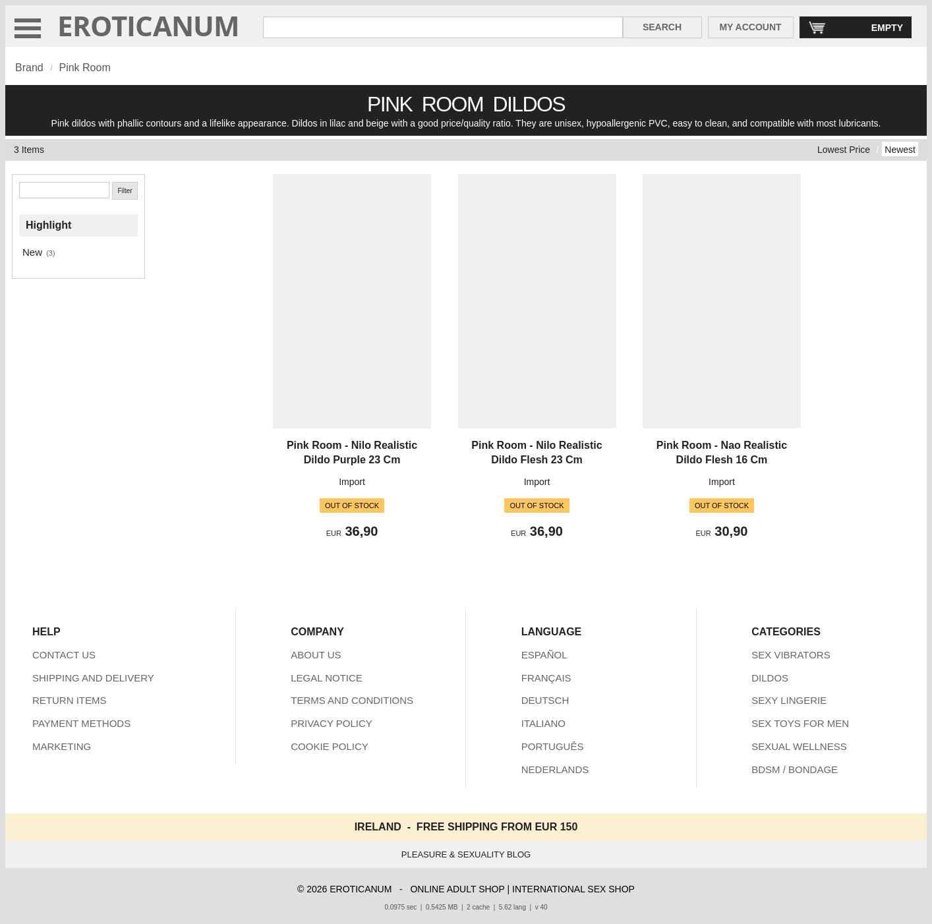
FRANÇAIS (546, 677)
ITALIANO (543, 723)
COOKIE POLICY (329, 746)
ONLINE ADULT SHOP (457, 889)
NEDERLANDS (555, 769)
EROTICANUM (148, 25)
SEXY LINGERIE (789, 700)
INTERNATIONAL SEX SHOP (573, 889)
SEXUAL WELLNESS (799, 746)
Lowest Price (843, 149)
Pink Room (84, 67)
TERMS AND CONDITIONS (352, 700)
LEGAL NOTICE (327, 677)
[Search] (64, 190)
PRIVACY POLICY (331, 723)
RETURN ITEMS (69, 700)
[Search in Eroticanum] (443, 27)
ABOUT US (316, 654)
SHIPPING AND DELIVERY (93, 677)
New (32, 252)
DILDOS (769, 677)
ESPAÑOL (544, 654)
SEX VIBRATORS (790, 654)
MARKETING (61, 746)
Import (352, 481)
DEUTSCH (545, 700)
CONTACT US (64, 654)
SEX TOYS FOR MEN (800, 723)
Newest (900, 149)
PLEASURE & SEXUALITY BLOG (466, 854)
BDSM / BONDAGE (794, 769)
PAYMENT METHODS (81, 723)
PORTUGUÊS (552, 746)
